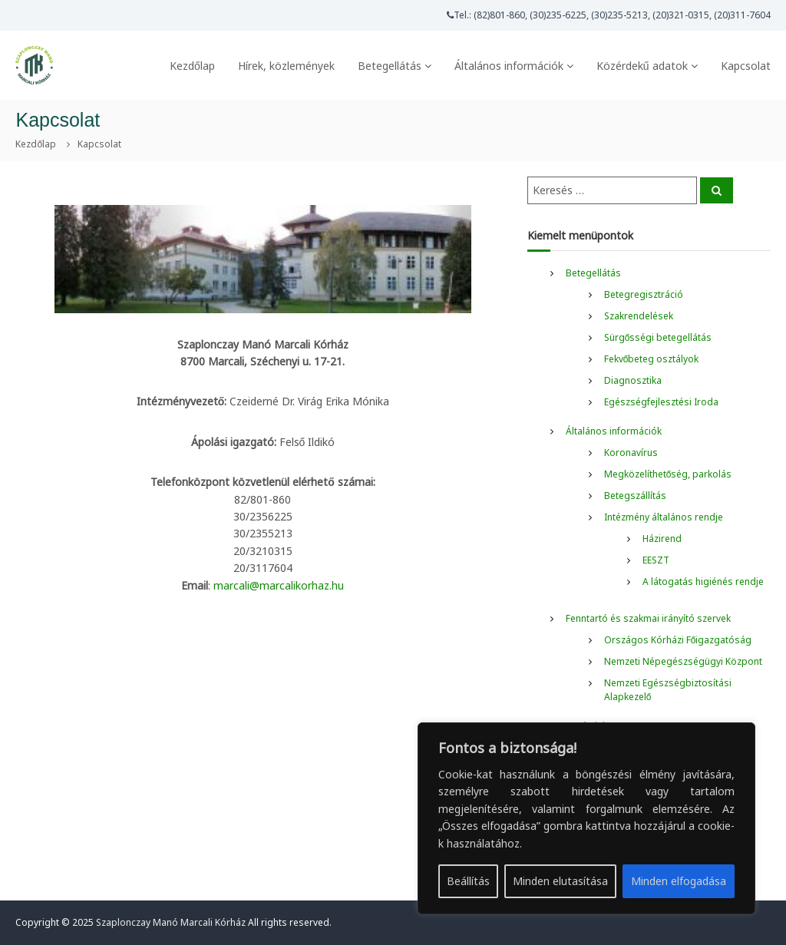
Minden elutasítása (560, 881)
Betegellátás (389, 65)
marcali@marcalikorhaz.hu (278, 585)
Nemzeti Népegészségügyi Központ (683, 661)
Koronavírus (631, 452)
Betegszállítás (635, 495)
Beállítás (468, 881)
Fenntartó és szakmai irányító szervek (648, 618)
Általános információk (508, 65)
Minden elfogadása (678, 881)
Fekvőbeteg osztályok (651, 358)
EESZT (655, 560)
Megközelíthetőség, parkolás (668, 474)
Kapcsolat (746, 65)
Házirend (662, 538)
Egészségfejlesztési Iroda (661, 401)
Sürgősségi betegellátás (658, 337)
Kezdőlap (192, 65)
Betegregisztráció (643, 294)
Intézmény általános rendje (663, 517)
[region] (586, 818)
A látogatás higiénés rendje (703, 581)
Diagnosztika (633, 380)
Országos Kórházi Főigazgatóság (678, 639)
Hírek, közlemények (286, 65)
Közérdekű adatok (642, 65)
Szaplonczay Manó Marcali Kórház (171, 922)
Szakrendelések (638, 315)
